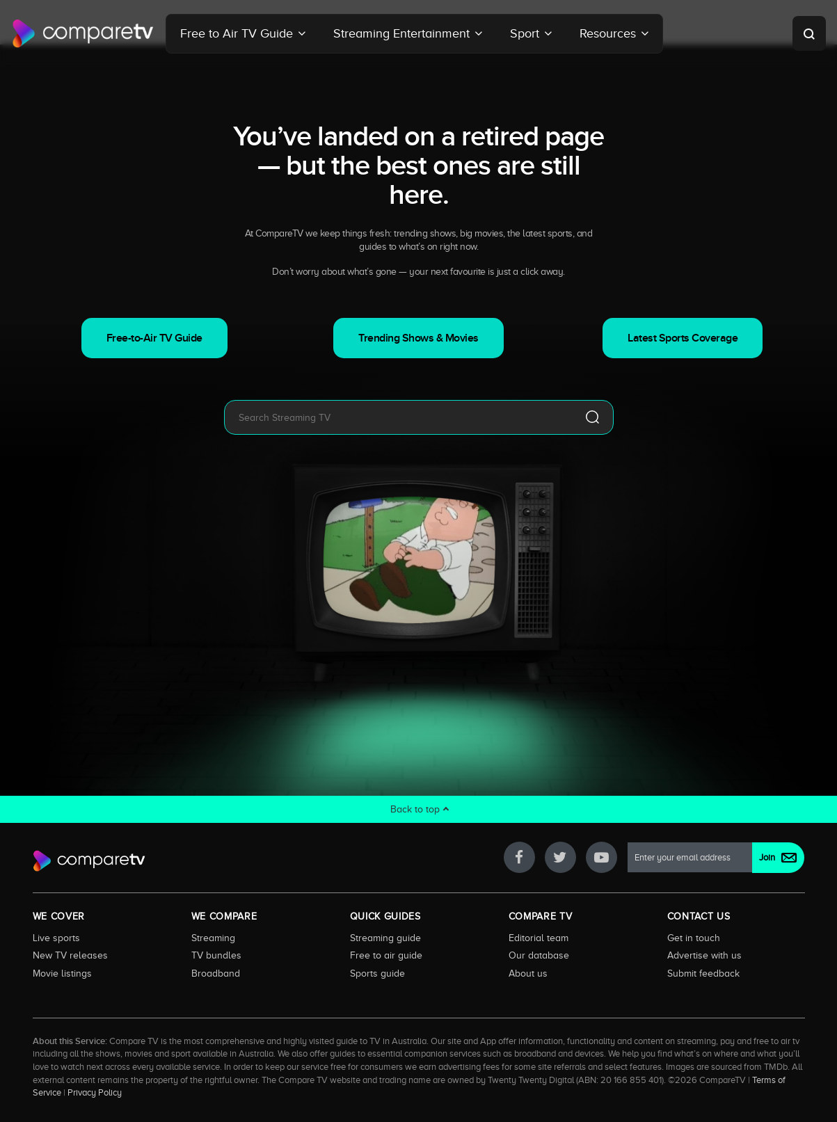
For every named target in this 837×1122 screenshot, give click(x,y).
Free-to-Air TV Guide (154, 338)
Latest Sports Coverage (683, 338)
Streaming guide (385, 937)
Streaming (213, 937)
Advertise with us (704, 955)
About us (528, 973)
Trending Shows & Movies (418, 338)
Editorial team (538, 937)
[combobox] (398, 417)
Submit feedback (703, 973)
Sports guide (377, 973)
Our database (539, 955)
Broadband (215, 973)
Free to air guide (386, 955)
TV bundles (216, 955)
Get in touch (693, 937)
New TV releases (70, 955)
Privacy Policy (94, 1093)
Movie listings (62, 973)
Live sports (56, 937)
